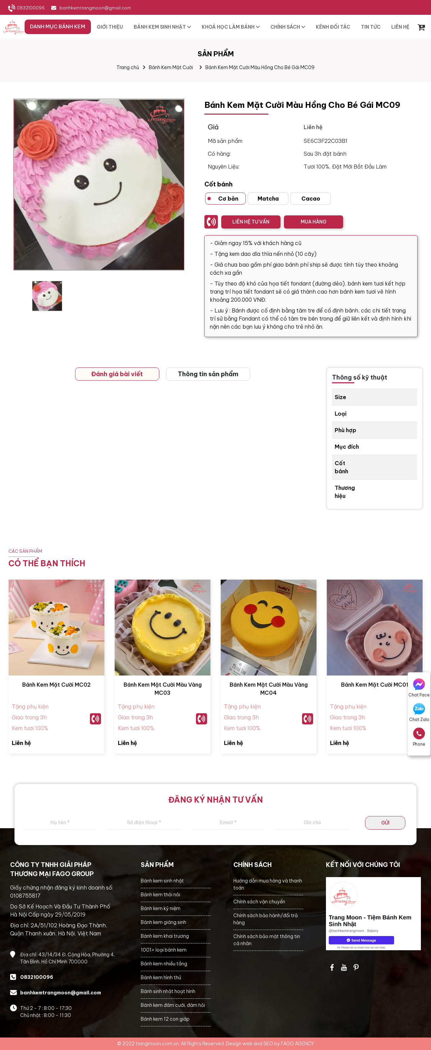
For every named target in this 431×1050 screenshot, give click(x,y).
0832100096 (31, 7)
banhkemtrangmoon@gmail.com (95, 7)
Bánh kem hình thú (161, 977)
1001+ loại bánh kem (164, 950)
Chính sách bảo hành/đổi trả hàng (265, 919)
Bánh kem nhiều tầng (164, 964)
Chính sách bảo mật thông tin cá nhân (266, 940)
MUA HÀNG (313, 222)
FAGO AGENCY (297, 1044)
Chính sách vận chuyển (259, 902)
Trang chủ (128, 67)
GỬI (385, 823)
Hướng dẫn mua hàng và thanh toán (267, 884)
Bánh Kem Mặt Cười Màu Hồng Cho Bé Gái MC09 (259, 67)
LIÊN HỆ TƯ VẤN (250, 222)
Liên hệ (21, 743)
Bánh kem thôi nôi (160, 895)
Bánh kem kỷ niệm (160, 908)
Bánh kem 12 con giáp (165, 1019)
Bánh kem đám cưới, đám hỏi (173, 1005)
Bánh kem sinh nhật (162, 881)
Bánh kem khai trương (165, 936)
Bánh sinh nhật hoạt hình (168, 991)
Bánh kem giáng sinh (163, 922)
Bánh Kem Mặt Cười (171, 67)
